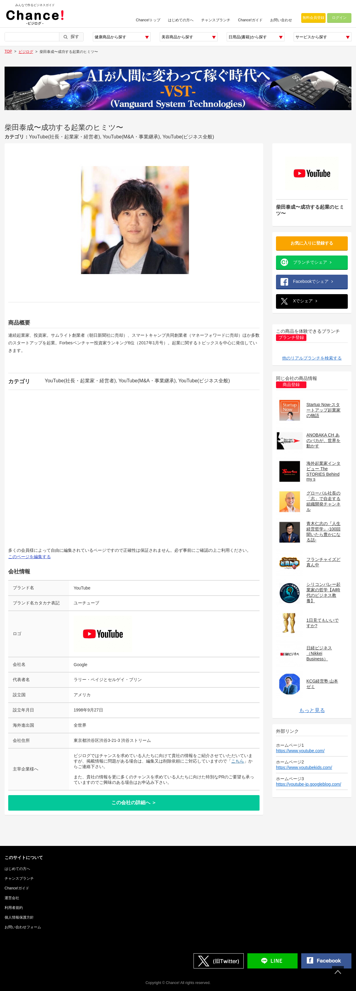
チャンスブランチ (215, 20)
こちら (237, 761)
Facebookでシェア (311, 281)
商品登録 (291, 384)
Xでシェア (303, 300)
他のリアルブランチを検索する (312, 358)
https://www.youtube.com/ (300, 750)
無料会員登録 (313, 18)
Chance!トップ (148, 20)
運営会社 (12, 898)
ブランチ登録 (291, 337)
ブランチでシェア (310, 262)
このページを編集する (29, 556)
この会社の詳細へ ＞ (133, 802)
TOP (8, 51)
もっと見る (312, 710)
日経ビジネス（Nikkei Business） (319, 653)
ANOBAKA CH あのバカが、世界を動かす (323, 440)
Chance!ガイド (250, 20)
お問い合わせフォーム (23, 927)
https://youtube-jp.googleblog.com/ (308, 784)
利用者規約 (14, 908)
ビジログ (26, 52)
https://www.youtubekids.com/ (304, 767)
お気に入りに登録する (312, 243)
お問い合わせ (281, 20)
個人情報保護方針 (19, 917)
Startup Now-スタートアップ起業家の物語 (323, 410)
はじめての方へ (181, 20)
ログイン (339, 18)
